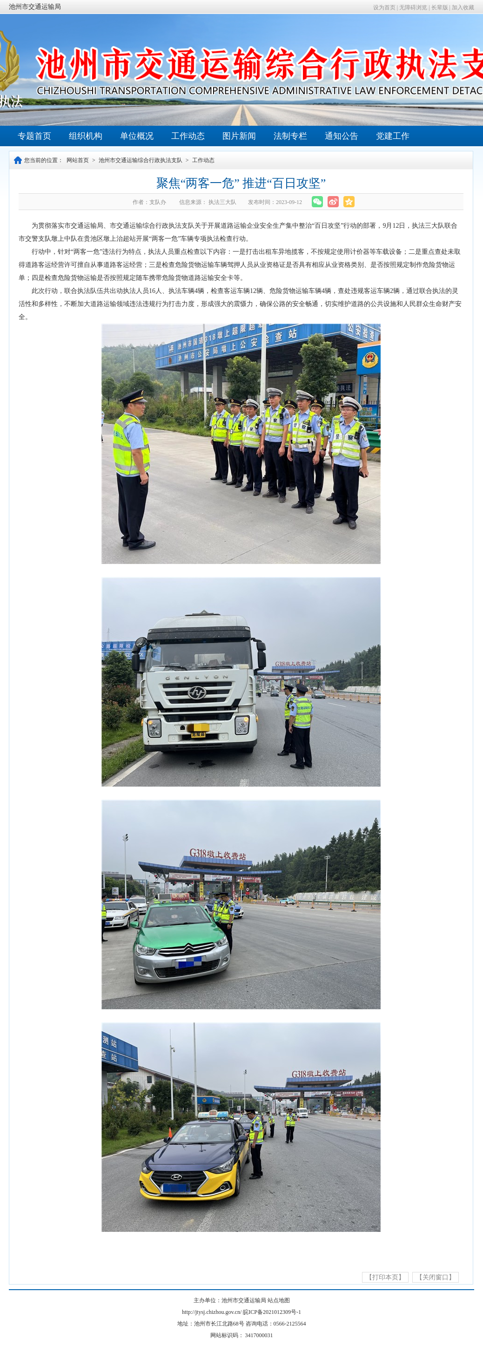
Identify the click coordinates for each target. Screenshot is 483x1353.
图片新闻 (239, 136)
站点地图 (279, 1300)
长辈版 (439, 7)
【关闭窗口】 (435, 1277)
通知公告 (341, 136)
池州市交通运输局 (35, 6)
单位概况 (137, 136)
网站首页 (78, 160)
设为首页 (384, 7)
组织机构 (85, 136)
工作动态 (188, 136)
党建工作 (392, 136)
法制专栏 (290, 136)
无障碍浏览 (413, 7)
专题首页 (34, 136)
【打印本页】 (385, 1277)
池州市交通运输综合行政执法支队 (140, 160)
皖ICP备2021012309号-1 (272, 1312)
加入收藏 (463, 7)
